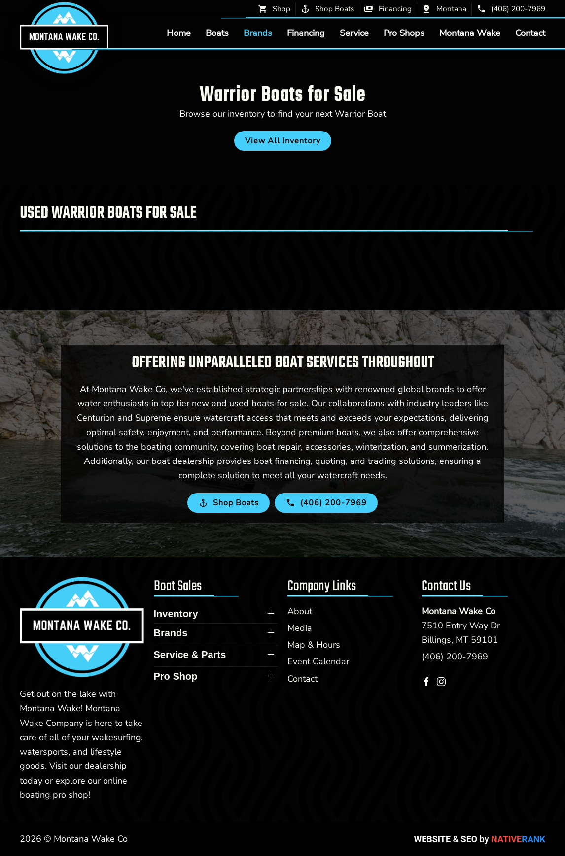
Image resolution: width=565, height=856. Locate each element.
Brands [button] (258, 33)
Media (299, 628)
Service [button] (354, 33)
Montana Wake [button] (469, 33)
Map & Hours (313, 645)
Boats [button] (217, 33)
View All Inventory (282, 140)
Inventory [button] (176, 613)
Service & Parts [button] (190, 654)
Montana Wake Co (458, 611)
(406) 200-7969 (455, 656)
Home (179, 33)
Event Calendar (318, 661)
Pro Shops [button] (404, 33)
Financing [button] (306, 33)
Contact (530, 33)
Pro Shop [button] (176, 676)
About (299, 611)
